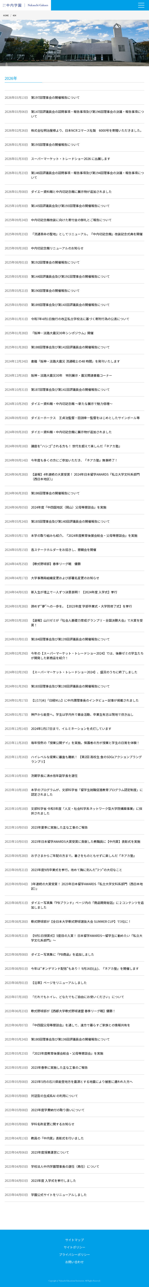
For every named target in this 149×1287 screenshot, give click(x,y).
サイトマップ (74, 1239)
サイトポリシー (74, 1247)
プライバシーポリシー (74, 1254)
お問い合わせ (74, 1262)
